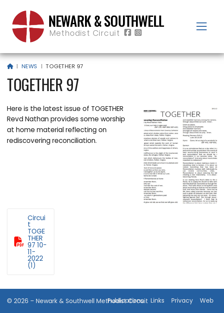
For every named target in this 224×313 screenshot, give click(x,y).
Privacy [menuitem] (182, 300)
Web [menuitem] (207, 300)
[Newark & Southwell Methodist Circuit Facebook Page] (127, 33)
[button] (201, 26)
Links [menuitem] (157, 300)
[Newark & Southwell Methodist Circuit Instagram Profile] (138, 33)
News (30, 66)
